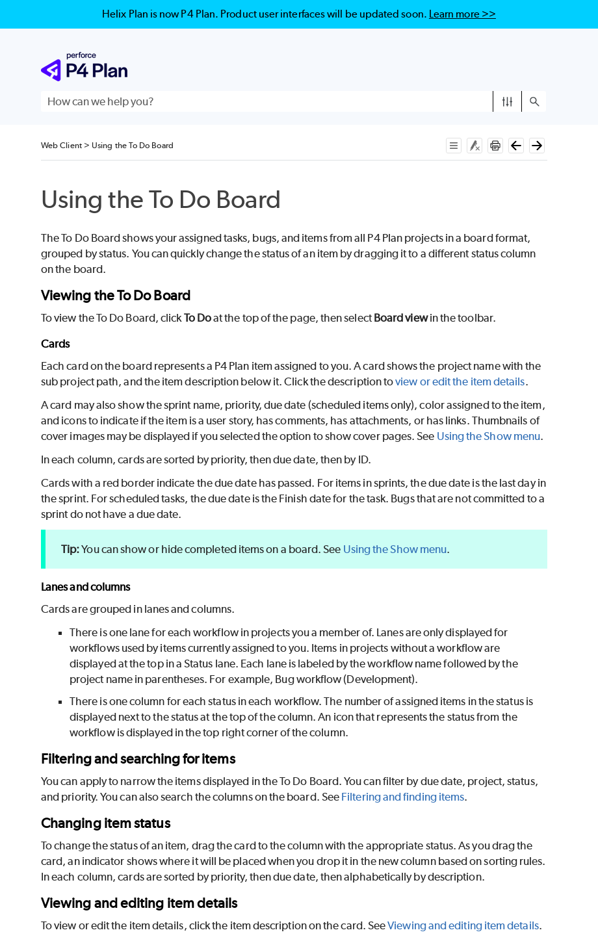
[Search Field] (293, 101)
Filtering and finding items (402, 796)
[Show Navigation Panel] (538, 67)
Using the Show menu (489, 436)
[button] (507, 101)
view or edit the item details (460, 381)
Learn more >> (462, 14)
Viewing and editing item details (463, 925)
